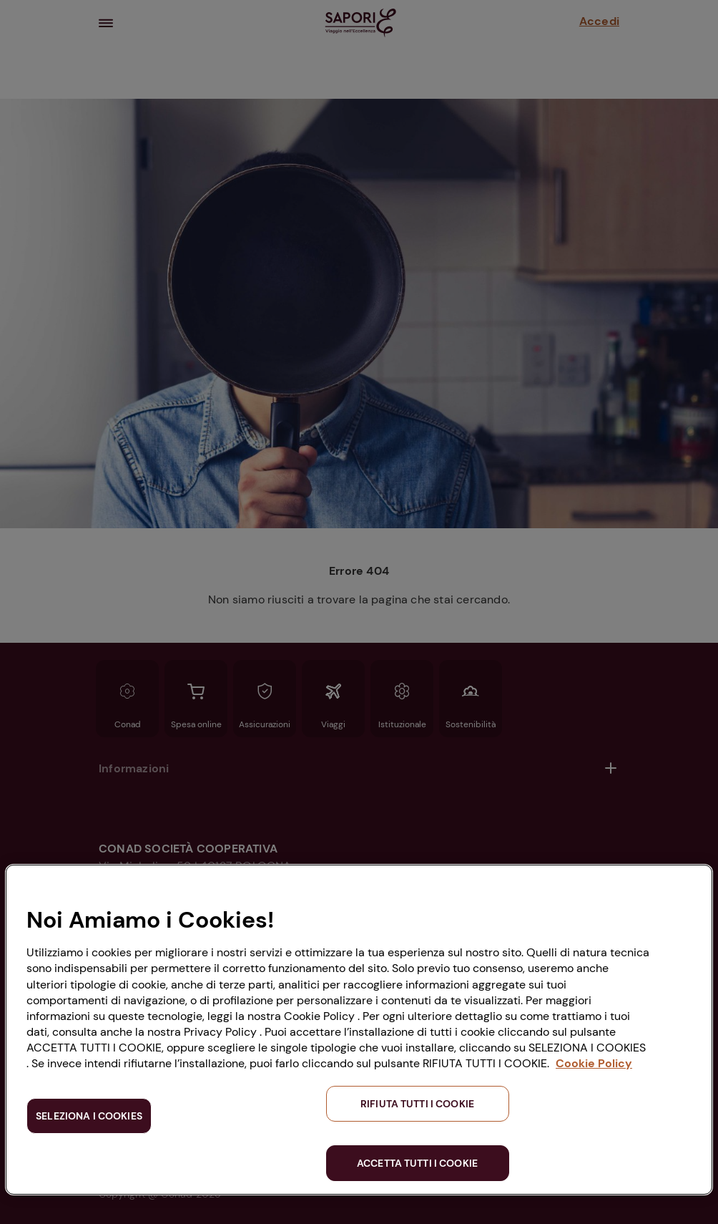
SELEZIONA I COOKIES (89, 1115)
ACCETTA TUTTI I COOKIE (417, 1163)
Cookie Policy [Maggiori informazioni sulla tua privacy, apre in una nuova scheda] (594, 1063)
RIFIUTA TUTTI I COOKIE (417, 1103)
